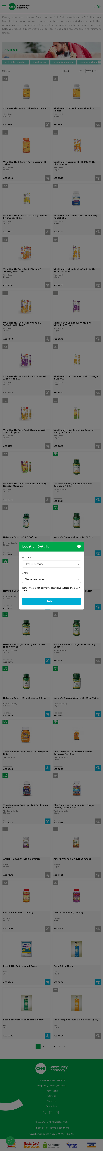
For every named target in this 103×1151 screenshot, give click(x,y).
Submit (51, 601)
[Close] (79, 546)
